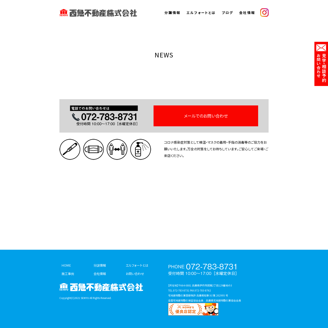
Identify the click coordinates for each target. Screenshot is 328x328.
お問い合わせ (135, 273)
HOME (66, 265)
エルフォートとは (201, 12)
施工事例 (68, 273)
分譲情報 (172, 12)
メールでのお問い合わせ (206, 116)
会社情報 (247, 12)
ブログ (227, 12)
